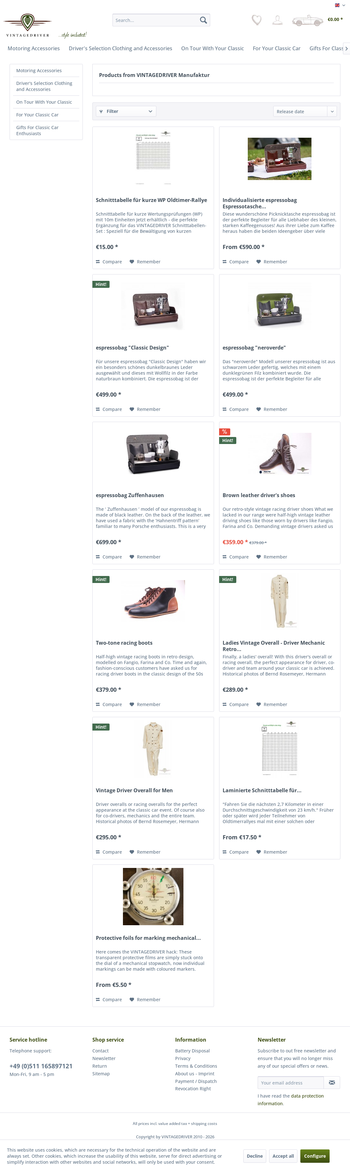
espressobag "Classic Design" (132, 347)
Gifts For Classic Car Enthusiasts (37, 130)
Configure (315, 1156)
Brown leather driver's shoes (259, 495)
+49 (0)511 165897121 (41, 1066)
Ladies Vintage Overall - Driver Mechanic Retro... (274, 646)
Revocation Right (193, 1088)
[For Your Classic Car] (276, 48)
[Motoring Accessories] (33, 48)
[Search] (203, 20)
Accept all (283, 1156)
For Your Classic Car (37, 115)
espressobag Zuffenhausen (130, 495)
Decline (255, 1156)
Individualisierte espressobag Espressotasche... (260, 203)
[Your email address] (291, 1082)
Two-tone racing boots (124, 643)
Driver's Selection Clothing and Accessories (44, 86)
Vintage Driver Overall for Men (134, 790)
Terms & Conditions (196, 1066)
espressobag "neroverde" (254, 347)
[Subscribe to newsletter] (332, 1082)
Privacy (182, 1058)
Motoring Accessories (39, 70)
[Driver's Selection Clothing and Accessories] (120, 48)
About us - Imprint (194, 1074)
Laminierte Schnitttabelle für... (262, 790)
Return (99, 1066)
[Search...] (161, 20)
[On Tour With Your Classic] (212, 48)
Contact (100, 1051)
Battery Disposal (192, 1051)
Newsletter (104, 1058)
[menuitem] (161, 20)
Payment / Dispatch (196, 1081)
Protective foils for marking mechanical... (148, 938)
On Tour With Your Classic (44, 102)
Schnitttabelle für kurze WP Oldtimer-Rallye (151, 200)
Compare (109, 262)
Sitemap (101, 1074)
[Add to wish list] (145, 262)
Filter (108, 111)
